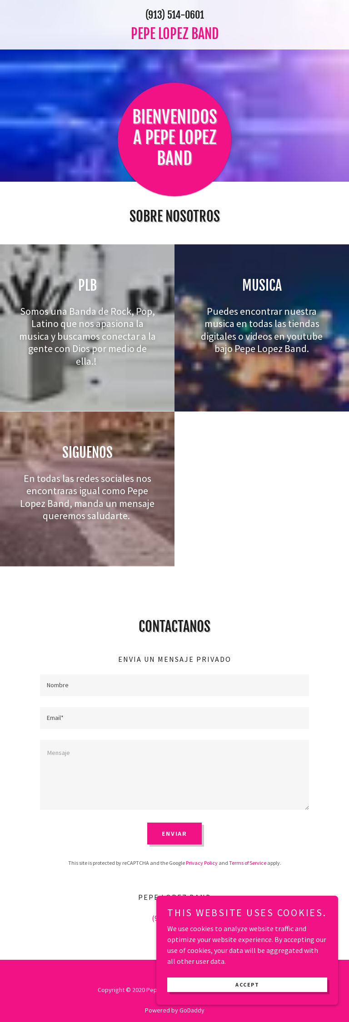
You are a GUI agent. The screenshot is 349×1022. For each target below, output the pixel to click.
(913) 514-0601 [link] (174, 15)
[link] (174, 36)
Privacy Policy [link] (202, 862)
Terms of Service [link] (247, 862)
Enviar (174, 833)
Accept (247, 997)
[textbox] (174, 685)
